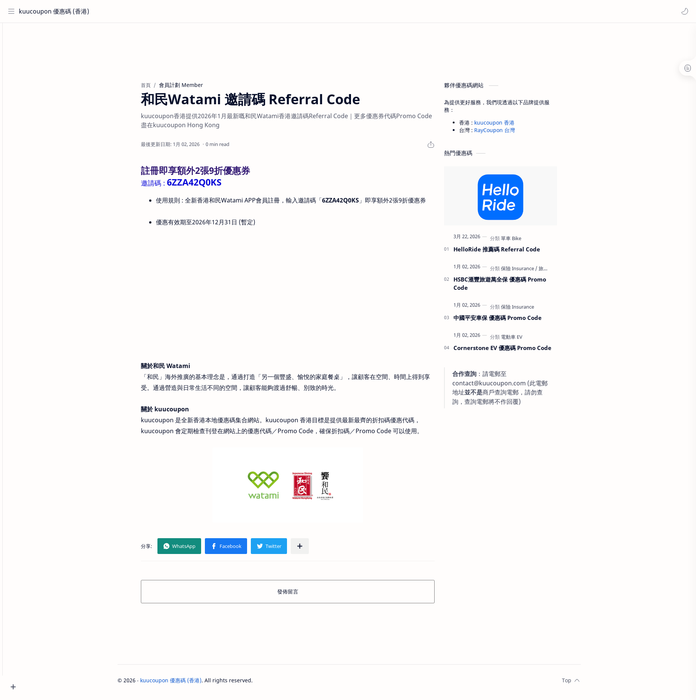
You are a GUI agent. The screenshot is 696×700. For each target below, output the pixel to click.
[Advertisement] (362, 51)
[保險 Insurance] (532, 271)
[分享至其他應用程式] (313, 550)
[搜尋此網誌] (156, 11)
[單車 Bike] (524, 241)
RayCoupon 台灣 (507, 133)
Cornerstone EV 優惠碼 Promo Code (516, 351)
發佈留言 (300, 595)
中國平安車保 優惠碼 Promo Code (511, 321)
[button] (682, 11)
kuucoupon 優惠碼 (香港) (54, 11)
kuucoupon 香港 (507, 125)
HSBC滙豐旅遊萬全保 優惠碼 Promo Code (513, 287)
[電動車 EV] (525, 340)
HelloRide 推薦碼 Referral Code (510, 252)
